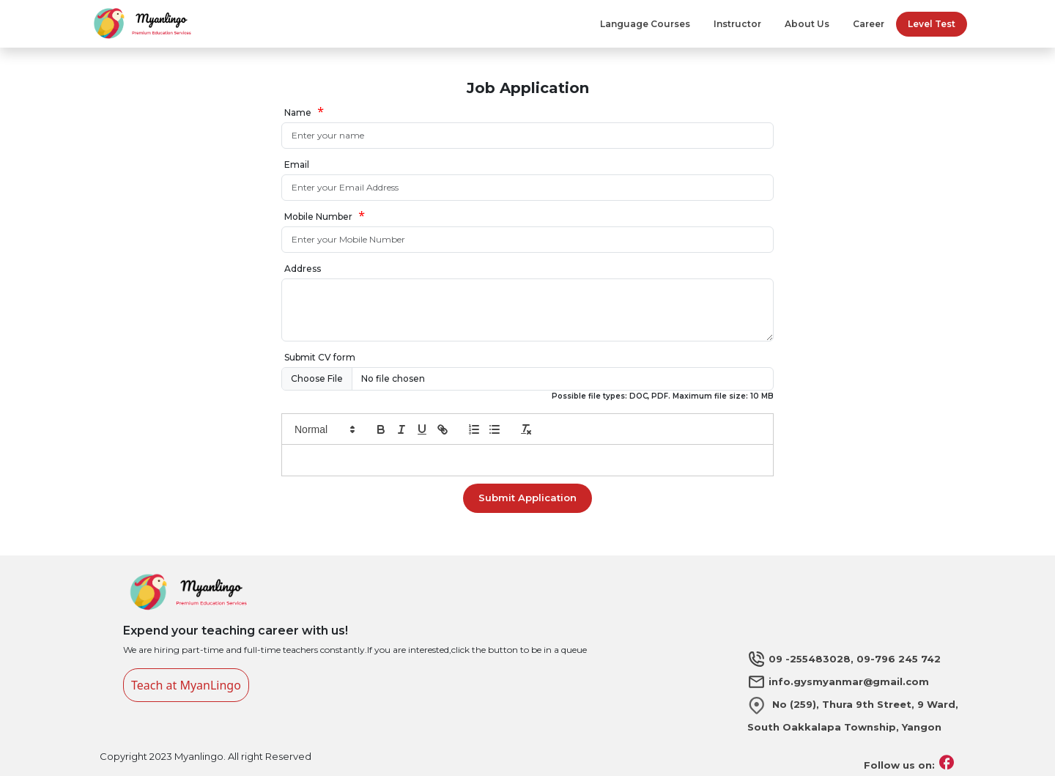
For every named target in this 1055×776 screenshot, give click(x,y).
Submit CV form (319, 357)
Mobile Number (318, 216)
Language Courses (645, 23)
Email (296, 164)
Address (302, 268)
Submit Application (527, 497)
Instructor (737, 23)
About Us (807, 23)
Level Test (931, 23)
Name (297, 112)
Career (868, 23)
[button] (324, 429)
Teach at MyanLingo (186, 685)
